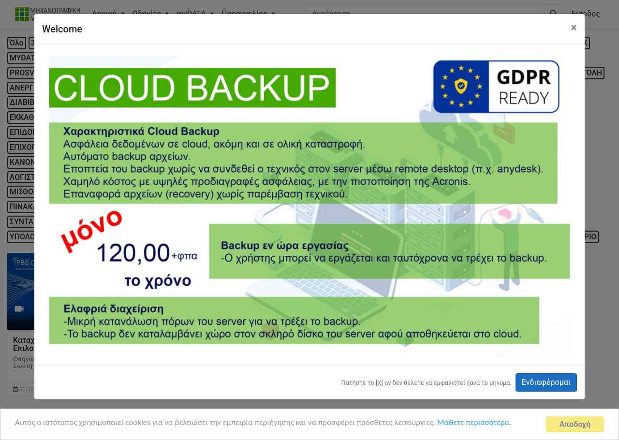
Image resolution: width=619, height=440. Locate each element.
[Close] (574, 27)
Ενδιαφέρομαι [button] (546, 382)
